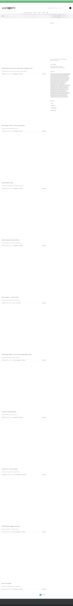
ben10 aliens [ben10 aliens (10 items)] (66, 79)
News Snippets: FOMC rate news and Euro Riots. (13, 125)
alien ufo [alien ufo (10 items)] (57, 77)
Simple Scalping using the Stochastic (10, 240)
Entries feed (53, 105)
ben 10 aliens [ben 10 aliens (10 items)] (60, 79)
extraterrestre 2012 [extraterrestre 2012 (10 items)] (54, 85)
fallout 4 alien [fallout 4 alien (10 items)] (67, 85)
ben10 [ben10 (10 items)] (56, 79)
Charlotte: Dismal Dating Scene (9, 411)
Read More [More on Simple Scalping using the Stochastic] (44, 245)
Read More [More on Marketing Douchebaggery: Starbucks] (44, 531)
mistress (4, 73)
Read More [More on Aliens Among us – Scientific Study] (44, 302)
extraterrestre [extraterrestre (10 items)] (62, 83)
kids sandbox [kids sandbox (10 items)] (65, 87)
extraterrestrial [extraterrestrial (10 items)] (61, 85)
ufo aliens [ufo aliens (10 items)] (60, 94)
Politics (14, 360)
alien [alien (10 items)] (52, 74)
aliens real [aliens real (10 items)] (52, 77)
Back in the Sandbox (6, 583)
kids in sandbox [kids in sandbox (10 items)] (59, 87)
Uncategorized (15, 73)
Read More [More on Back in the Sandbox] (44, 589)
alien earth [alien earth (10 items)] (56, 74)
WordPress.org (53, 110)
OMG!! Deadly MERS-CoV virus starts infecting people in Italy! (17, 354)
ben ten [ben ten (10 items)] (59, 81)
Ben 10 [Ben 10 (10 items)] (52, 79)
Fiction (14, 302)
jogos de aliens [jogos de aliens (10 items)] (53, 87)
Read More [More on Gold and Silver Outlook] (44, 188)
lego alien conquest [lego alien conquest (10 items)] (62, 89)
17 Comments (20, 245)
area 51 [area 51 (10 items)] (61, 77)
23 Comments (23, 531)
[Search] (70, 8)
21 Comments (20, 188)
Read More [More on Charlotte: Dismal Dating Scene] (44, 417)
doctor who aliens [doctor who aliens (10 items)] (54, 83)
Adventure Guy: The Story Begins (10, 469)
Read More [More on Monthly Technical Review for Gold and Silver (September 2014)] (44, 73)
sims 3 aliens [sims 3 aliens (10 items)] (58, 92)
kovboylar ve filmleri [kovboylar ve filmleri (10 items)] (54, 89)
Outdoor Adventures (18, 474)
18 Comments (20, 73)
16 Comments (24, 474)
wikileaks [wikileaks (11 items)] (59, 96)
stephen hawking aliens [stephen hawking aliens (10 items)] (65, 92)
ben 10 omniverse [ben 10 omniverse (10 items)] (54, 81)
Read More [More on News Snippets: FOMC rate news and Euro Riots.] (44, 131)
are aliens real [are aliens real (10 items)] (66, 77)
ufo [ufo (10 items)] (56, 94)
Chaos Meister (5, 474)
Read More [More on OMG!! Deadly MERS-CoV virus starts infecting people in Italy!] (44, 360)
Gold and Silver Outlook (7, 182)
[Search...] (63, 8)
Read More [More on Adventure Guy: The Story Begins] (44, 474)
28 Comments (20, 131)
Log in (52, 103)
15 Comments (20, 417)
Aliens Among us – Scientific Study (10, 297)
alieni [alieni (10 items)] (60, 74)
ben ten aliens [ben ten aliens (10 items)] (64, 81)
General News (15, 589)
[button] (47, 12)
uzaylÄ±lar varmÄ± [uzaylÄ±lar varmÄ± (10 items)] (54, 96)
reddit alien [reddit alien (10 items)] (53, 92)
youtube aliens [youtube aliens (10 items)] (65, 96)
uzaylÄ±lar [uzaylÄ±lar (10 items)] (65, 94)
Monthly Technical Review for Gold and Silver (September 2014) (17, 68)
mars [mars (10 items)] (67, 89)
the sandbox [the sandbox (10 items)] (53, 94)
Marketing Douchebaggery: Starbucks (11, 526)
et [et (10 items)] (58, 83)
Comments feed (53, 107)
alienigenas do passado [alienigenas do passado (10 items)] (65, 74)
